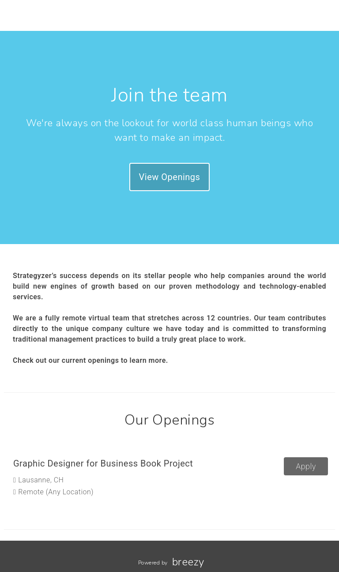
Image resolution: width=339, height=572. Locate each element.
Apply (306, 466)
